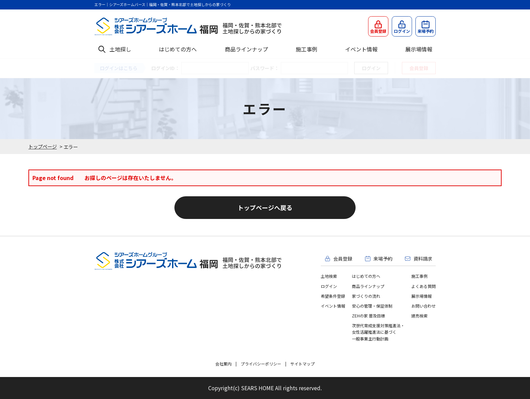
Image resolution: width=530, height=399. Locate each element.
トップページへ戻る (265, 207)
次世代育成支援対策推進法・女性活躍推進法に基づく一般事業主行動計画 (378, 332)
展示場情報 (418, 49)
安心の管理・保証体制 (372, 306)
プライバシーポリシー (261, 364)
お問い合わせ (423, 306)
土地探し (120, 49)
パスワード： (264, 68)
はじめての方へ (178, 49)
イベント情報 (361, 49)
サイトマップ (302, 364)
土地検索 (329, 276)
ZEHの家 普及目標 (368, 315)
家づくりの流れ (366, 296)
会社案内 (223, 364)
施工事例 (306, 49)
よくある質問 (423, 286)
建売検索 (419, 315)
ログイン (329, 286)
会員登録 (418, 68)
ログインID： (165, 68)
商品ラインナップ (246, 49)
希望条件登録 (333, 296)
